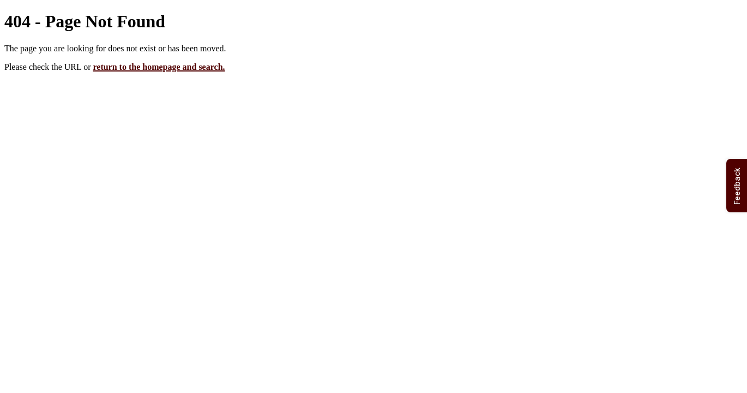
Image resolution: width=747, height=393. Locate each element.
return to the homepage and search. (159, 67)
